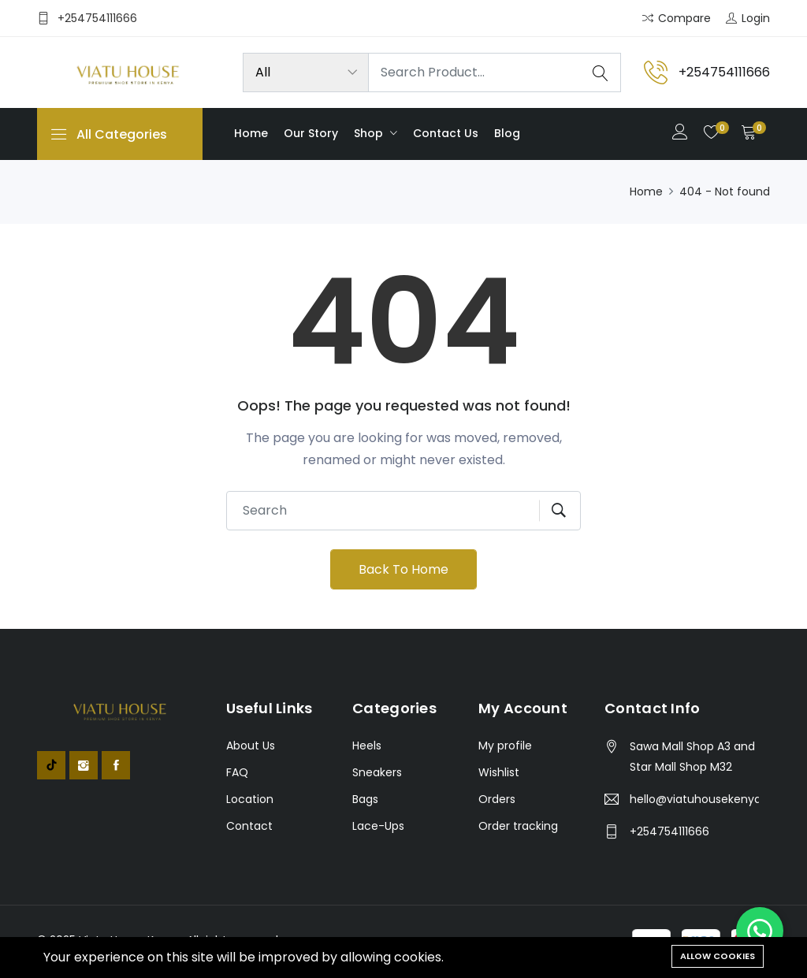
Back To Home (403, 569)
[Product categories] (306, 72)
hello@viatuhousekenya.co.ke (694, 799)
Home (251, 133)
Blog (507, 133)
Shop (370, 133)
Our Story (311, 133)
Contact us (445, 133)
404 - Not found (724, 191)
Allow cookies (717, 956)
